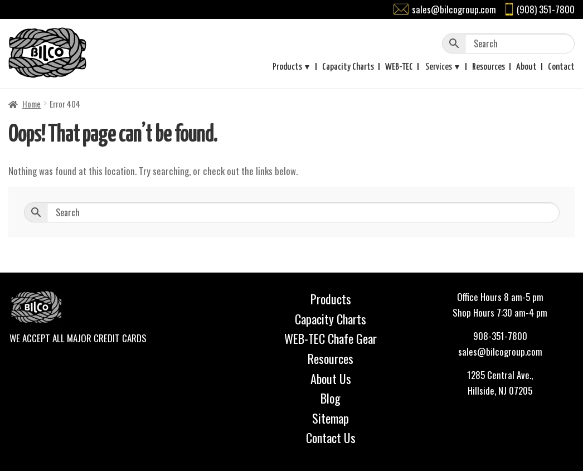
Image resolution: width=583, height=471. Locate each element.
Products (287, 67)
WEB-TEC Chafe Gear (330, 338)
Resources (488, 67)
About (526, 67)
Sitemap (330, 418)
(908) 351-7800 (546, 9)
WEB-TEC (399, 67)
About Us (330, 378)
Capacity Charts (348, 67)
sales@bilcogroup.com (454, 9)
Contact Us (331, 437)
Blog (330, 398)
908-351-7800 (500, 336)
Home (31, 104)
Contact (561, 67)
